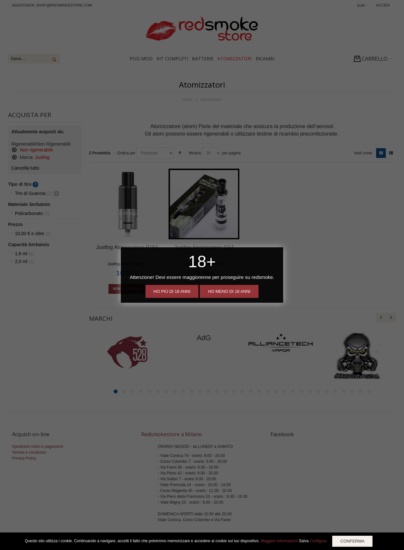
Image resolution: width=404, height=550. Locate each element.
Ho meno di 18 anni (229, 291)
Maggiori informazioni (279, 541)
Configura (318, 541)
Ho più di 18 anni (172, 291)
